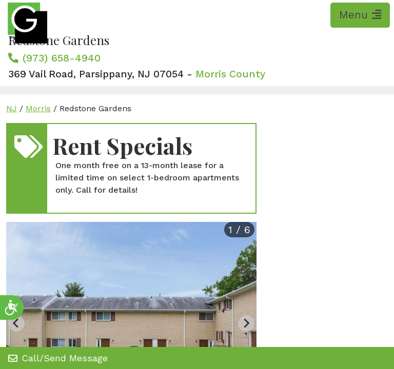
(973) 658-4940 (62, 58)
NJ (11, 108)
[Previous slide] (16, 323)
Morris (38, 108)
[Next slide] (246, 323)
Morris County (230, 74)
